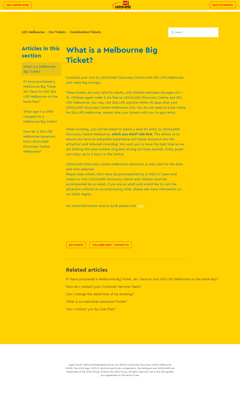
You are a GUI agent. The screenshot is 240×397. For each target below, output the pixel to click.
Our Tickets (57, 32)
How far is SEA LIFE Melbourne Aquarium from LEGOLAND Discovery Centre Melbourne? (39, 141)
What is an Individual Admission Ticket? (96, 301)
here (140, 206)
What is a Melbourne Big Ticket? (39, 68)
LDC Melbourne (33, 32)
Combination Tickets (85, 32)
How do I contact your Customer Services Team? (103, 286)
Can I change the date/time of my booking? (100, 294)
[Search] (193, 32)
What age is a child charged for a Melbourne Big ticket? (40, 116)
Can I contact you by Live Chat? (91, 309)
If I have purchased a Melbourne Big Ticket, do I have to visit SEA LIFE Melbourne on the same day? (40, 91)
